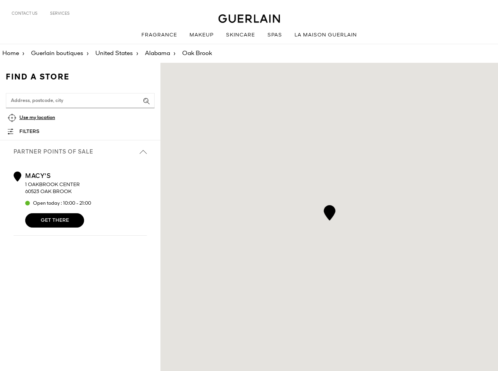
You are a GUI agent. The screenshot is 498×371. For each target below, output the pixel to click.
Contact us (25, 14)
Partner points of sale (80, 152)
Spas (274, 35)
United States (114, 53)
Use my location (37, 117)
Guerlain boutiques (57, 53)
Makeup (202, 35)
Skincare (240, 35)
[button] (329, 211)
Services (60, 14)
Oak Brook (197, 53)
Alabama (157, 53)
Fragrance (159, 35)
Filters (29, 131)
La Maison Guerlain (326, 35)
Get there (55, 220)
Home (10, 53)
